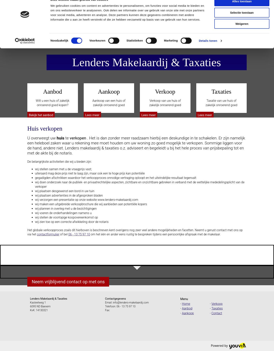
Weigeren (241, 32)
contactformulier (48, 234)
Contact (216, 313)
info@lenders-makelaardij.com (131, 302)
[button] (41, 115)
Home (186, 304)
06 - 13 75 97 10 (79, 234)
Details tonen (208, 49)
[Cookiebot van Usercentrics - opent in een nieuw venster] (25, 49)
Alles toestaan (242, 9)
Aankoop (188, 313)
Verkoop (217, 304)
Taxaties (217, 308)
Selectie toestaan (242, 21)
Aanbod (187, 308)
